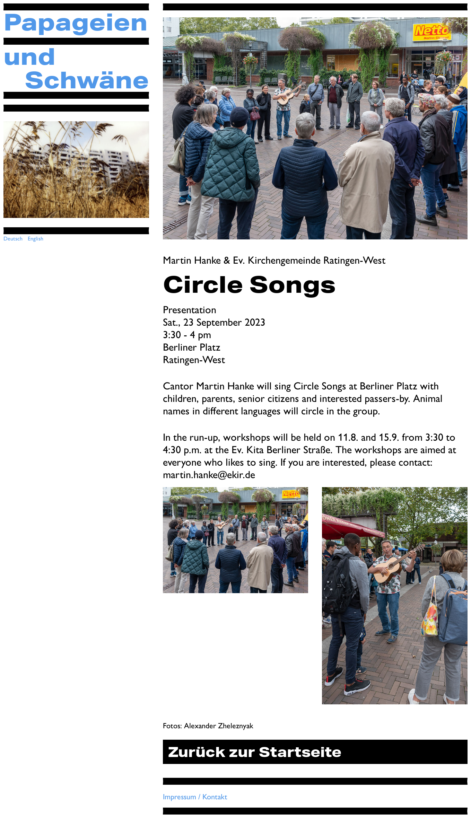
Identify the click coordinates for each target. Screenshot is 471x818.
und (29, 56)
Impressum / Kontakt (195, 796)
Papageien (75, 22)
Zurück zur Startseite (254, 751)
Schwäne (87, 79)
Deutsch (13, 238)
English (35, 238)
